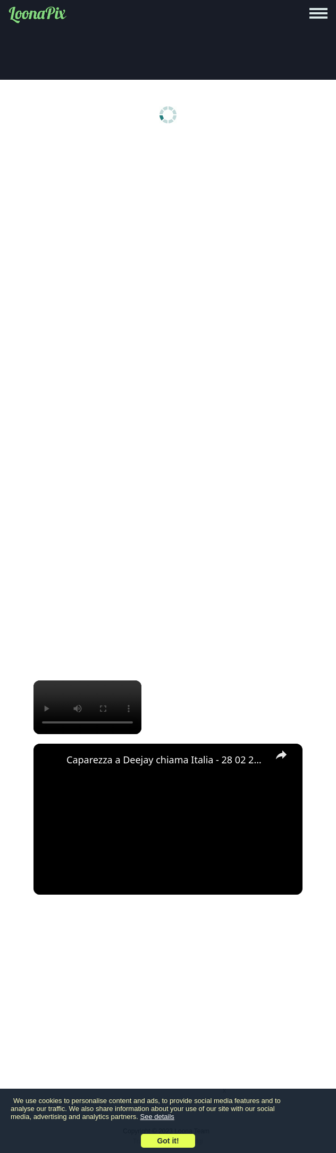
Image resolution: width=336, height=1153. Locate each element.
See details (157, 1117)
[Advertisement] (168, 224)
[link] (50, 760)
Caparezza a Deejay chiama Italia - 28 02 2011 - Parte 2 (166, 759)
